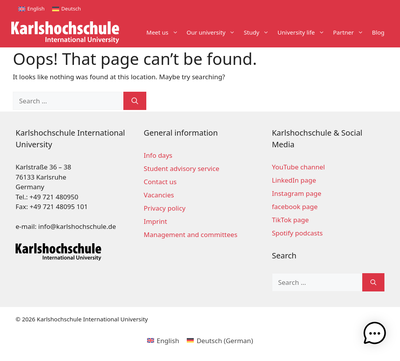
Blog (378, 32)
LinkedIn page (294, 180)
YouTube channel (298, 166)
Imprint (155, 221)
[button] (375, 336)
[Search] (134, 101)
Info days (158, 155)
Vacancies (159, 194)
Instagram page (296, 193)
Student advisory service (181, 168)
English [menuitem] (35, 8)
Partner (350, 32)
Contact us (160, 181)
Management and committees (190, 234)
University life (303, 32)
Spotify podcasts (297, 232)
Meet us (164, 32)
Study (258, 32)
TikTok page (290, 219)
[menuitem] (31, 9)
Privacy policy (164, 208)
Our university (213, 32)
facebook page (295, 206)
